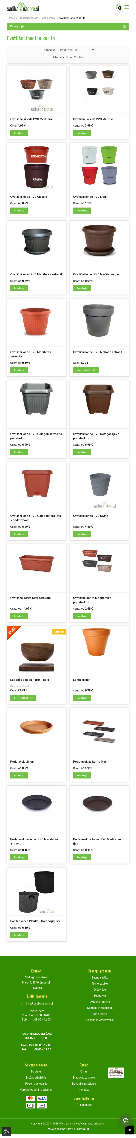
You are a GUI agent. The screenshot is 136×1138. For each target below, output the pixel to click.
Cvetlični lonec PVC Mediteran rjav (97, 273)
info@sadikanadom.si (36, 1007)
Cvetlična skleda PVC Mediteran (33, 119)
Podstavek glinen (22, 762)
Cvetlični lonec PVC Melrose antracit (99, 355)
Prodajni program (28, 18)
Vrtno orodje (49, 18)
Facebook (84, 1108)
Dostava (36, 1075)
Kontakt (84, 1093)
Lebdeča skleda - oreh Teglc (30, 681)
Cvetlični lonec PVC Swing (91, 518)
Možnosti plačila (36, 1081)
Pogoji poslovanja (36, 1087)
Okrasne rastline (100, 1005)
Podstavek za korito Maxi (91, 762)
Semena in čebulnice (100, 1011)
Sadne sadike (100, 981)
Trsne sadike (100, 987)
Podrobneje (19, 132)
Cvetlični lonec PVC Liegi (90, 196)
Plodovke (100, 999)
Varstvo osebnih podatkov (36, 1093)
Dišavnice (100, 993)
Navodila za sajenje (84, 1087)
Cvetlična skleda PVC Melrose (94, 119)
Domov (11, 18)
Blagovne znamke (84, 1081)
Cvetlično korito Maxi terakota (32, 599)
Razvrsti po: (50, 49)
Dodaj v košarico (86, 372)
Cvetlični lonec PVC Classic (29, 196)
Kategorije (68, 26)
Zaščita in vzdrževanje (100, 1024)
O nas (83, 1075)
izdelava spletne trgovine (61, 1132)
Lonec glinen (82, 681)
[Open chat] (126, 1121)
